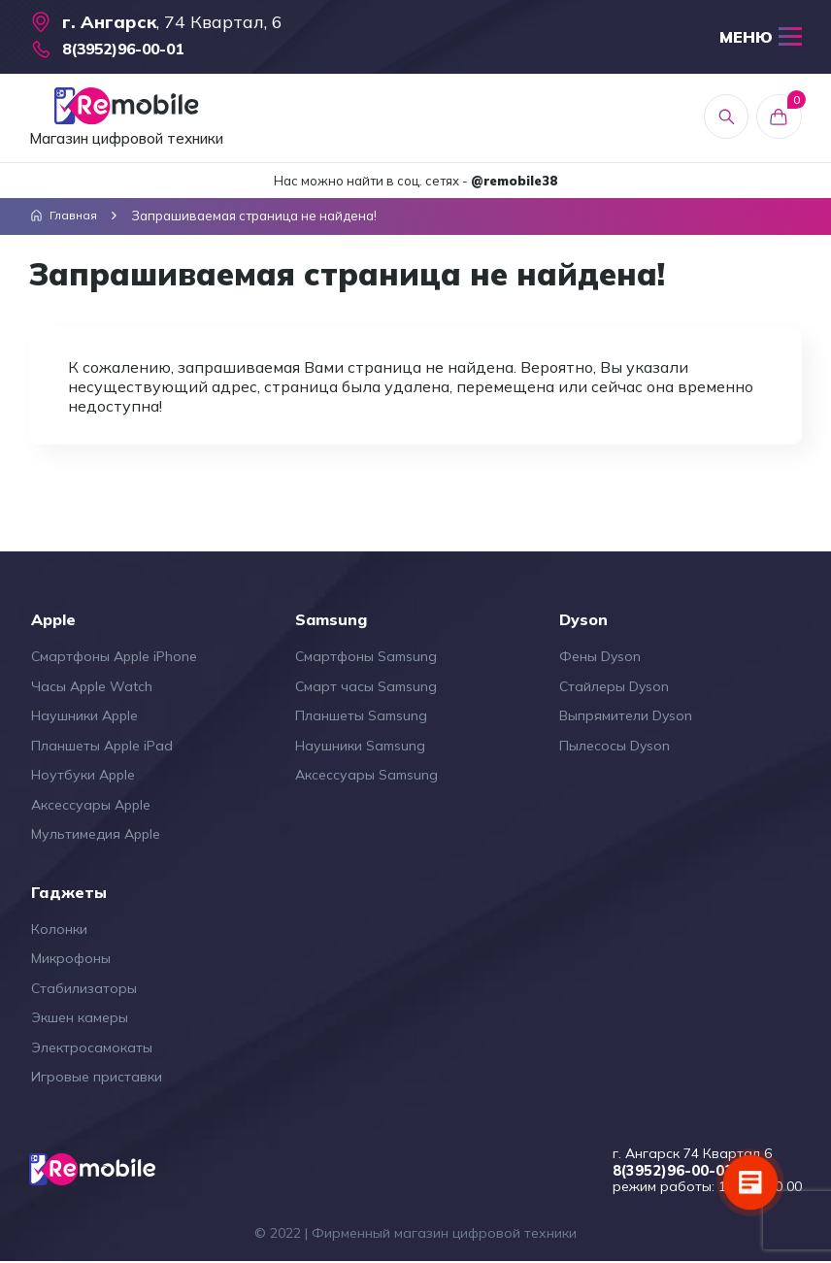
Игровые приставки (96, 1076)
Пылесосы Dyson (614, 745)
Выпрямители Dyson (625, 715)
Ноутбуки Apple (83, 774)
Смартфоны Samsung (366, 656)
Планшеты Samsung (361, 715)
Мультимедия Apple (95, 834)
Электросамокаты (91, 1047)
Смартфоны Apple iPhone (114, 656)
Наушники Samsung (360, 745)
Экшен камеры (79, 1017)
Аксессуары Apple (90, 805)
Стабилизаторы (84, 988)
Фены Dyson (600, 656)
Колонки (59, 929)
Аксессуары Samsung (366, 774)
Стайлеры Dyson (614, 686)
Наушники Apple (84, 715)
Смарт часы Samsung (366, 686)
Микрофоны (71, 958)
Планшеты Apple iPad (102, 745)
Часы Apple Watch (91, 686)
